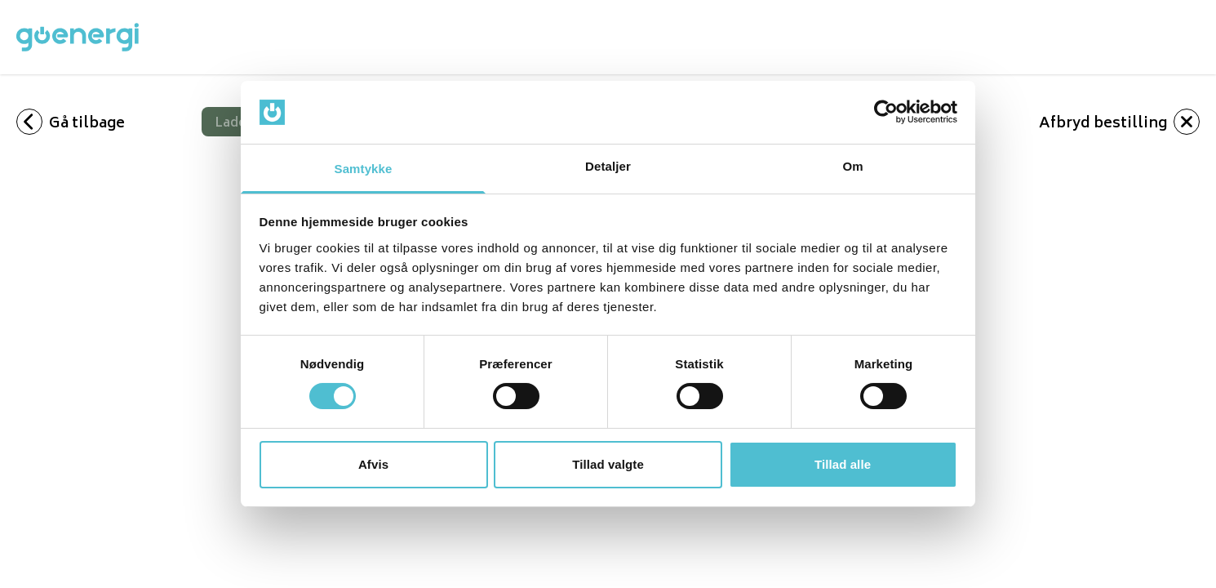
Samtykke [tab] (364, 169)
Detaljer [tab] (608, 166)
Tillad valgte (608, 464)
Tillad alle (842, 464)
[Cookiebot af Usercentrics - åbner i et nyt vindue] (885, 112)
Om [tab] (852, 166)
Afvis (373, 464)
